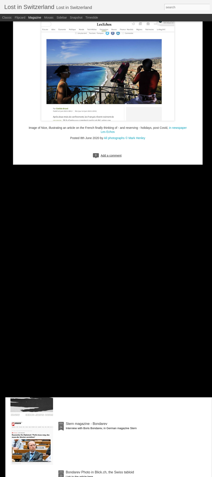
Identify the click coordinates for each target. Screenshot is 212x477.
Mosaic (48, 17)
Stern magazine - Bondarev (86, 424)
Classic (7, 17)
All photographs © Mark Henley (124, 91)
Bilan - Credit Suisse (81, 327)
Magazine (34, 17)
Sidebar (62, 17)
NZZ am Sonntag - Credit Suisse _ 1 (93, 375)
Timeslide (91, 17)
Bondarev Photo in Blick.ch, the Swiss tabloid (100, 472)
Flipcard (20, 17)
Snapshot (76, 17)
